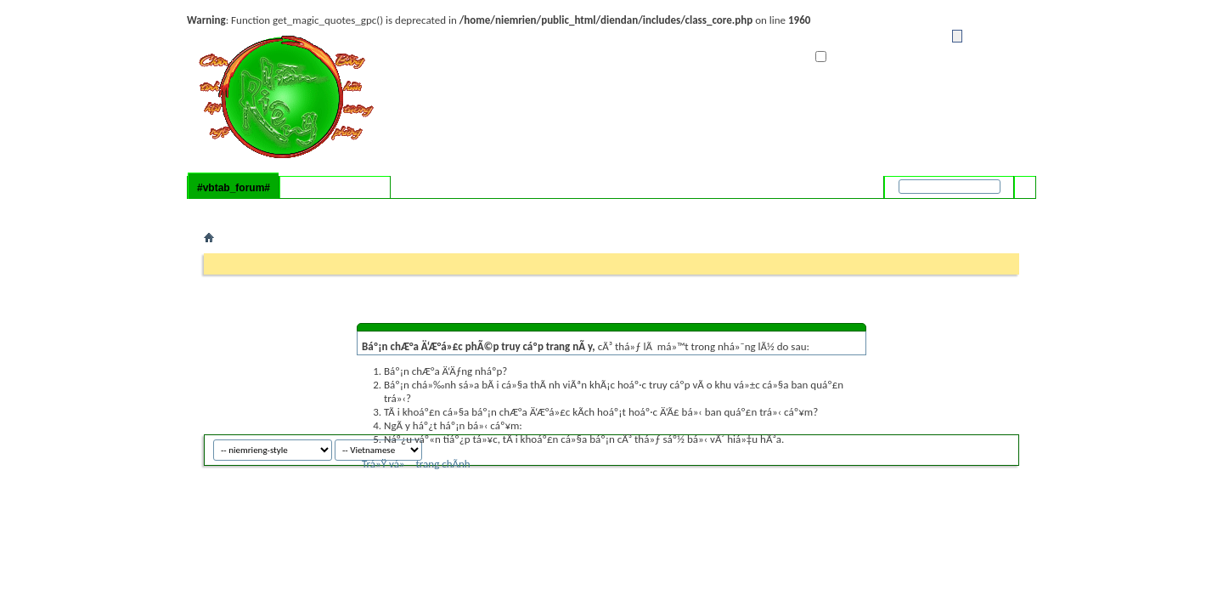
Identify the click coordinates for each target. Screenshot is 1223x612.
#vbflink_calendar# (311, 210)
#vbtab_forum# (233, 188)
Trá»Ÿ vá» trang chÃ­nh (416, 463)
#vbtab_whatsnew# (335, 188)
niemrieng (978, 447)
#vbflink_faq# (235, 210)
